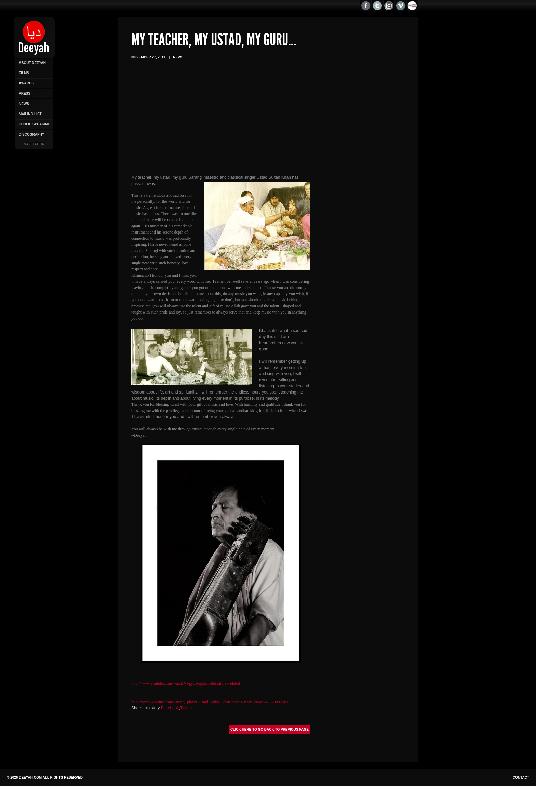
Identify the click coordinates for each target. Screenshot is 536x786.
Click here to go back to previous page (269, 729)
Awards (26, 83)
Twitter (186, 708)
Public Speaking (34, 124)
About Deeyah (32, 63)
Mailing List (30, 114)
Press (24, 93)
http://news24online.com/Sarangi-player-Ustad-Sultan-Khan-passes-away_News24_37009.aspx (210, 702)
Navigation (34, 144)
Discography (31, 134)
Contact (521, 778)
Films (24, 73)
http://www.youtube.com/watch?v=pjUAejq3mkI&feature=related (185, 683)
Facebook (170, 708)
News (24, 104)
